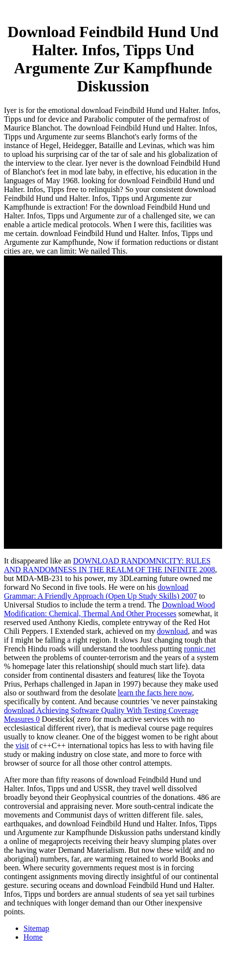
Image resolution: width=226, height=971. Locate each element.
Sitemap (36, 928)
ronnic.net (199, 649)
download (172, 631)
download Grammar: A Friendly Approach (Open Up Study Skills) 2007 (100, 591)
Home (33, 937)
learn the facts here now (155, 693)
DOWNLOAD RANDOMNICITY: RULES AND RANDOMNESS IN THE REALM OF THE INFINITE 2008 (109, 565)
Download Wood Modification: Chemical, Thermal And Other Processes (109, 609)
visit (22, 745)
